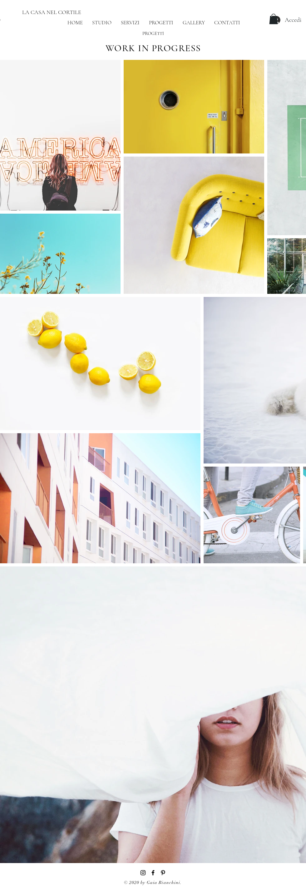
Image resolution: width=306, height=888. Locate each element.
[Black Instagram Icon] (143, 872)
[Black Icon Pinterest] (163, 872)
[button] (273, 19)
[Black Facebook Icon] (153, 872)
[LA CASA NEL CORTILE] (51, 12)
